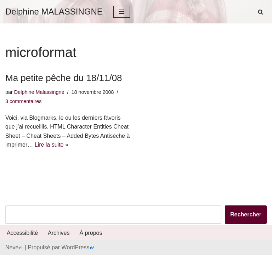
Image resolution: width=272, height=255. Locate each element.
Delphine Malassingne (39, 92)
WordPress (76, 247)
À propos (90, 233)
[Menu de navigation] (121, 12)
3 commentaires (23, 101)
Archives (58, 233)
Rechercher (245, 214)
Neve (11, 247)
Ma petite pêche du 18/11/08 (63, 78)
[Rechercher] (260, 12)
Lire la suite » (51, 145)
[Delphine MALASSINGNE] (54, 11)
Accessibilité (22, 233)
